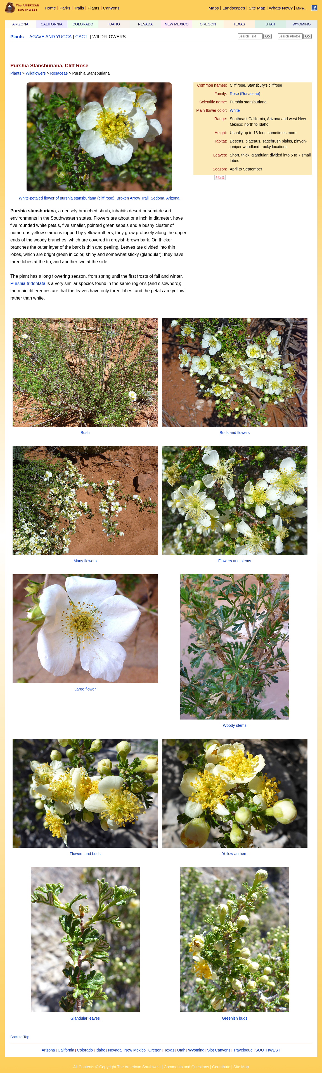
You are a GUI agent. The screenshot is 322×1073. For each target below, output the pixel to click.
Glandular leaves (85, 1018)
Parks (65, 8)
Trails (79, 8)
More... (301, 8)
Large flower (85, 689)
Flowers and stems (234, 561)
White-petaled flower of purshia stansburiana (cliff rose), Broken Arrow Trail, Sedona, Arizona (99, 198)
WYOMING (302, 24)
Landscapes (233, 8)
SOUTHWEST (267, 1050)
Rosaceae (59, 73)
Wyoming (196, 1050)
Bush (85, 432)
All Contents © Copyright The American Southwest (117, 1067)
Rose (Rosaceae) (245, 93)
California (66, 1050)
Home (50, 8)
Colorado (85, 1050)
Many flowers (85, 561)
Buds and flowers (235, 432)
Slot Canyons (218, 1050)
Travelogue (243, 1050)
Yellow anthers (234, 853)
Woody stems (235, 725)
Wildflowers (36, 73)
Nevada (115, 1050)
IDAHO (114, 24)
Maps (214, 8)
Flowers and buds (85, 853)
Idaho (100, 1050)
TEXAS (239, 24)
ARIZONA (20, 24)
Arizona (48, 1050)
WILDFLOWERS (109, 36)
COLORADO (82, 24)
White (235, 110)
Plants (94, 8)
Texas (169, 1050)
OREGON (208, 24)
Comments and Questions (186, 1067)
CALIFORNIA (52, 24)
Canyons (111, 8)
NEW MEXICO (176, 24)
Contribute (221, 1067)
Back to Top (19, 1037)
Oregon (155, 1050)
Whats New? (281, 8)
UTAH (270, 24)
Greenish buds (234, 1018)
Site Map (257, 8)
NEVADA (145, 24)
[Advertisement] (75, 52)
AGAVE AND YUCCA (50, 36)
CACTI (82, 36)
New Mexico (135, 1050)
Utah (181, 1050)
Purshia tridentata (27, 283)
